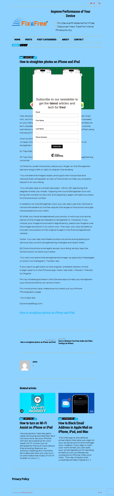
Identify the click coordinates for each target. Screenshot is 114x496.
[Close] (80, 74)
